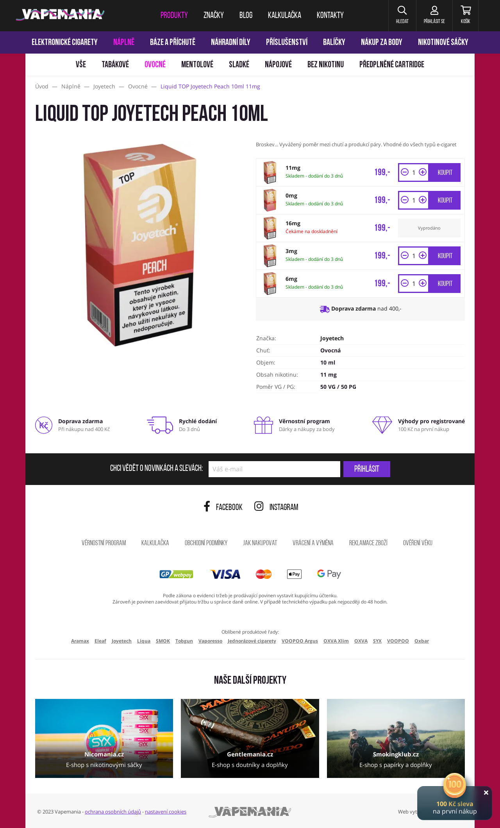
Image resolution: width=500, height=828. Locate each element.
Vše (81, 65)
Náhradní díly (230, 42)
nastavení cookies (165, 811)
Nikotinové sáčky (443, 42)
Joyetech (332, 338)
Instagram (276, 507)
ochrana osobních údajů (113, 811)
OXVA (361, 641)
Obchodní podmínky (206, 543)
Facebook (223, 507)
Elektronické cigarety (65, 42)
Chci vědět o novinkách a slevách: (156, 469)
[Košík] (465, 15)
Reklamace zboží (368, 543)
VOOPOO (398, 641)
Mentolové (197, 65)
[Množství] (413, 172)
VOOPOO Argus (300, 641)
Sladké (239, 65)
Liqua (143, 641)
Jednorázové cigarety (252, 641)
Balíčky (334, 42)
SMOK (163, 641)
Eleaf (100, 641)
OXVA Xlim (336, 641)
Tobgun (184, 641)
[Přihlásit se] (433, 15)
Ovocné (155, 65)
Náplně (123, 42)
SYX (377, 641)
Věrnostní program (104, 543)
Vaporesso (210, 641)
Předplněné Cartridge (391, 65)
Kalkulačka (155, 543)
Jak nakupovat (260, 543)
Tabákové (115, 65)
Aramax (80, 641)
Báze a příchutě (172, 42)
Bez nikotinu (325, 65)
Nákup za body (381, 42)
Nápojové (278, 65)
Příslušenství (286, 42)
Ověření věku (417, 543)
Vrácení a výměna (313, 543)
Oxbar (421, 641)
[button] (400, 15)
